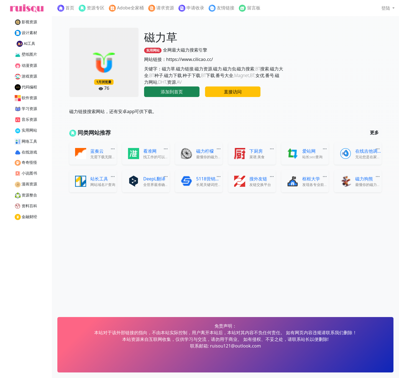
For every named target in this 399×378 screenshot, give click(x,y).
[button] (388, 8)
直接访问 (233, 92)
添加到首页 (172, 92)
